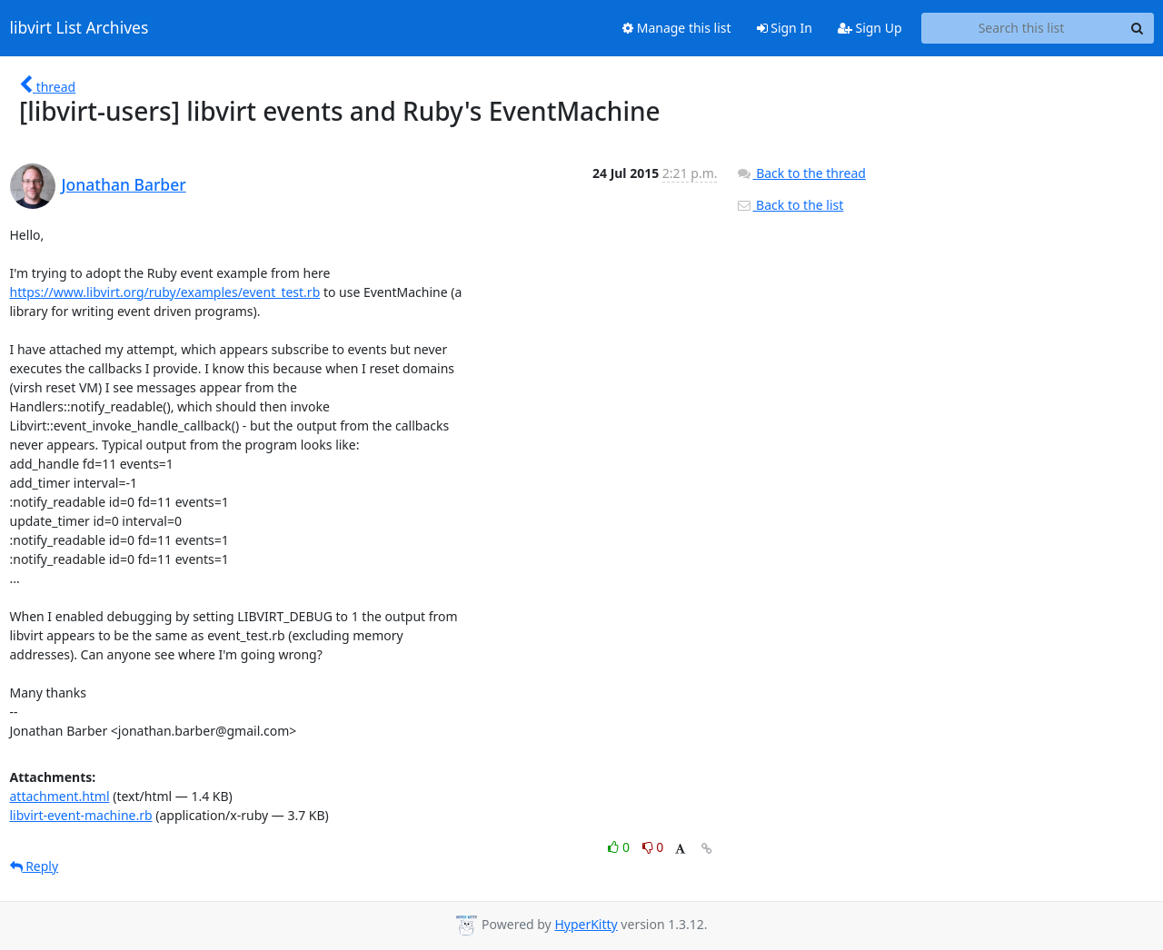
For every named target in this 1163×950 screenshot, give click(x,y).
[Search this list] (1021, 28)
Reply (34, 866)
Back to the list (789, 204)
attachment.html (60, 796)
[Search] (1137, 28)
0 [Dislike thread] (653, 847)
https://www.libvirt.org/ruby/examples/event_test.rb (165, 292)
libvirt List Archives (79, 28)
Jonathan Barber (124, 184)
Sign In (784, 27)
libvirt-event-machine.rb (81, 815)
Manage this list (676, 27)
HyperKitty (585, 924)
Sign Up (870, 27)
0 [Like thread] (620, 847)
